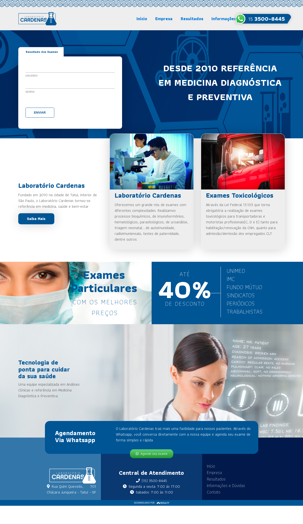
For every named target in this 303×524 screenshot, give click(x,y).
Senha (30, 91)
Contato (212, 491)
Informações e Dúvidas (224, 485)
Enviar (40, 112)
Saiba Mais (36, 219)
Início (141, 18)
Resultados (192, 18)
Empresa (164, 18)
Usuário (31, 75)
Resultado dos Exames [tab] (42, 51)
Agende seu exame (151, 453)
